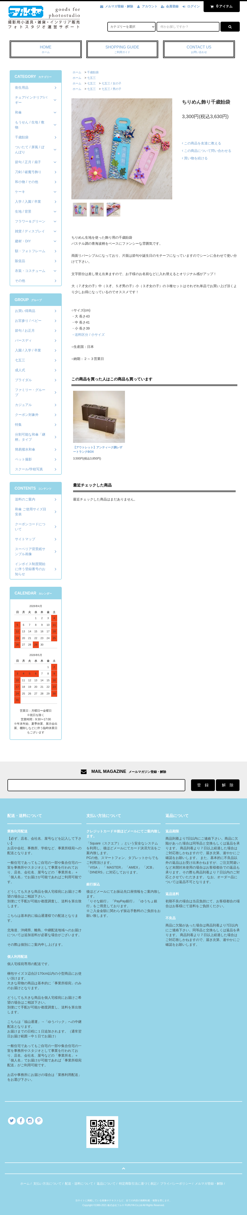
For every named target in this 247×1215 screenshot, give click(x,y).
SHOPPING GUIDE (122, 49)
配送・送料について (79, 1183)
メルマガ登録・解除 (119, 6)
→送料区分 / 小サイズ (88, 335)
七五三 (91, 78)
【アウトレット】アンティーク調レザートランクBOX (97, 449)
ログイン (193, 6)
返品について (106, 1183)
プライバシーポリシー (176, 1183)
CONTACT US (199, 49)
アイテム (220, 6)
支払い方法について (47, 1183)
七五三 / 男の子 (111, 89)
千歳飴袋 (93, 72)
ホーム (77, 72)
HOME (46, 49)
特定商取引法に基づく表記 (138, 1183)
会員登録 (172, 6)
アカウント (150, 6)
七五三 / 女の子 (111, 83)
